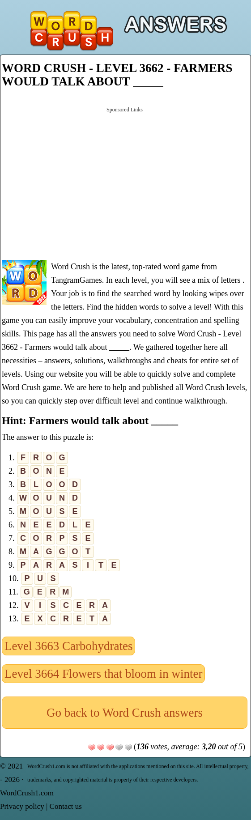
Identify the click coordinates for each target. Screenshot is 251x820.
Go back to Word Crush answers (125, 712)
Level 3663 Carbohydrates (68, 646)
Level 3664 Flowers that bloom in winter (103, 673)
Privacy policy (22, 806)
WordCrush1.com (27, 793)
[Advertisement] (124, 182)
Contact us (66, 806)
